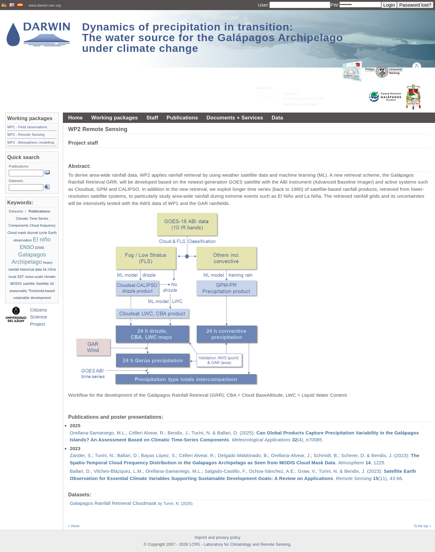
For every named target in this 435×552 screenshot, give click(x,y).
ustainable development (32, 298)
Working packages (114, 117)
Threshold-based (41, 291)
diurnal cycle (37, 233)
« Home (74, 526)
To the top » (422, 526)
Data (277, 117)
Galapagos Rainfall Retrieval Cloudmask (131, 503)
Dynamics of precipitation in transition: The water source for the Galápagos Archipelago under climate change (212, 37)
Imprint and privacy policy (217, 537)
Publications (182, 117)
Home (75, 117)
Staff (152, 117)
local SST (16, 277)
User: (263, 5)
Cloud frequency (42, 225)
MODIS (16, 283)
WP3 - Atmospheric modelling (30, 142)
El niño (42, 239)
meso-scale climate (40, 277)
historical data (31, 269)
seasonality (18, 291)
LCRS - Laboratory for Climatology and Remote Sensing (239, 544)
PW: (334, 5)
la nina (49, 269)
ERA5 (39, 248)
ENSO (27, 247)
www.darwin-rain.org (45, 5)
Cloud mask (17, 233)
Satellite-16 (45, 283)
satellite (29, 283)
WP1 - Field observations (27, 127)
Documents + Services (234, 117)
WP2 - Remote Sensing (26, 134)
